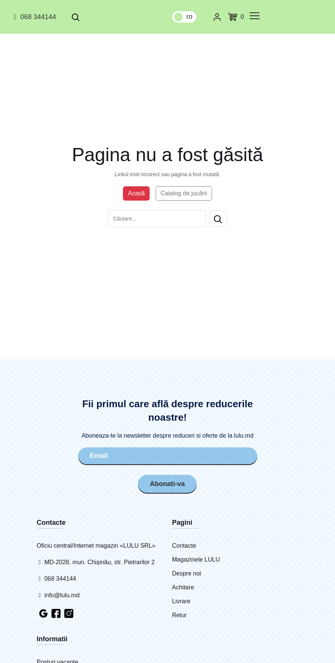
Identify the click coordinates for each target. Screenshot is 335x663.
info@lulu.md (58, 595)
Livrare (181, 601)
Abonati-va (167, 483)
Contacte (184, 545)
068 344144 (33, 17)
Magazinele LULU (196, 559)
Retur (179, 615)
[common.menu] (254, 15)
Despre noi (186, 573)
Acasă (136, 193)
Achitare (183, 587)
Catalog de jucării (184, 193)
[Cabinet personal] (217, 17)
